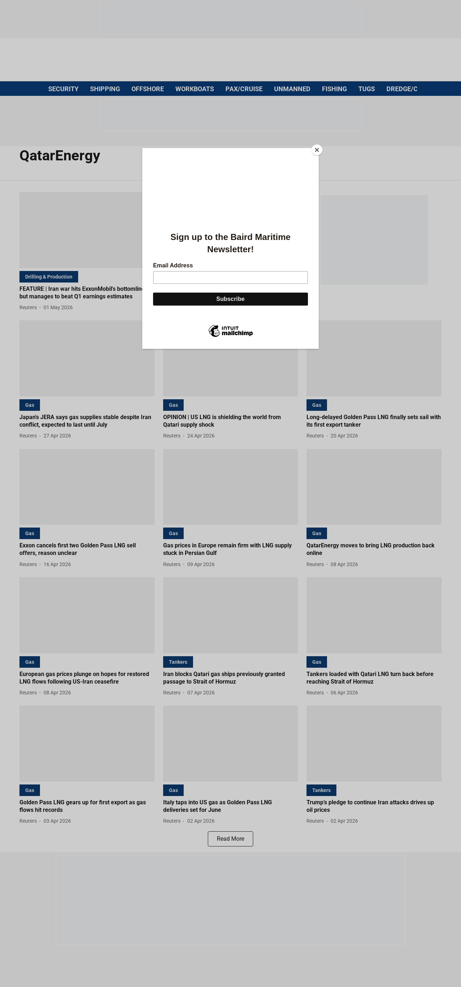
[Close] (317, 150)
